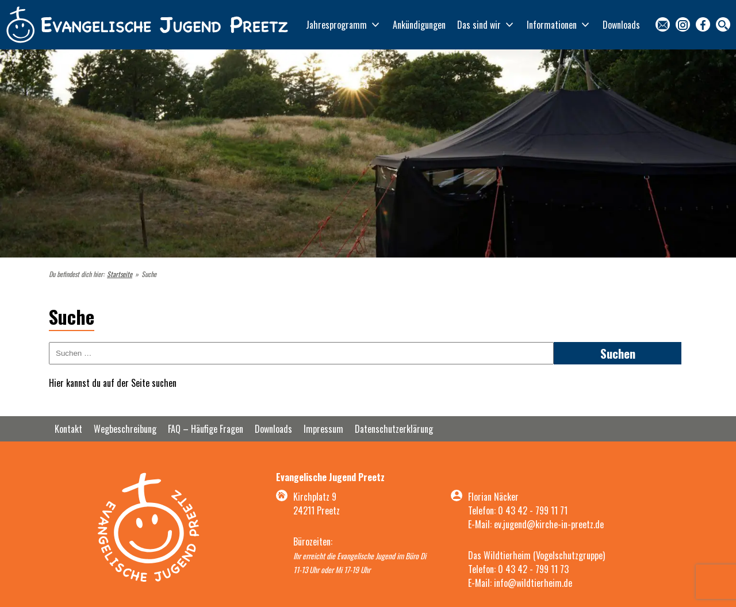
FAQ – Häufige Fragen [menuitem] (205, 429)
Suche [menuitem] (723, 24)
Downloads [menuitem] (621, 25)
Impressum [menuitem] (323, 429)
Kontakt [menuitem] (663, 24)
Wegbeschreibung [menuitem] (125, 429)
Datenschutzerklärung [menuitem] (394, 429)
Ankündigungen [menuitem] (419, 25)
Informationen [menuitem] (552, 25)
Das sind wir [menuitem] (479, 25)
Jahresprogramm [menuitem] (336, 25)
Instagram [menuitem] (683, 24)
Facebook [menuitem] (703, 24)
